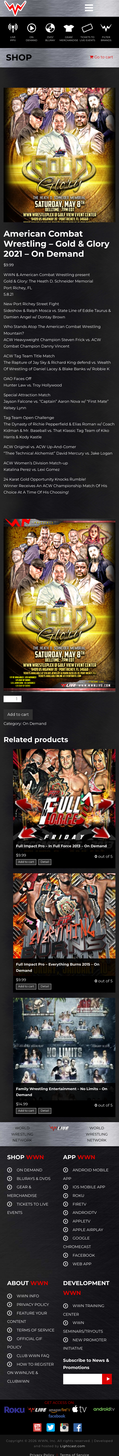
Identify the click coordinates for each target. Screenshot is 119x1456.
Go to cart (101, 57)
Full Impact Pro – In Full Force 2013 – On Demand (61, 846)
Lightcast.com (72, 1446)
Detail (45, 862)
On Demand (34, 724)
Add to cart (18, 714)
